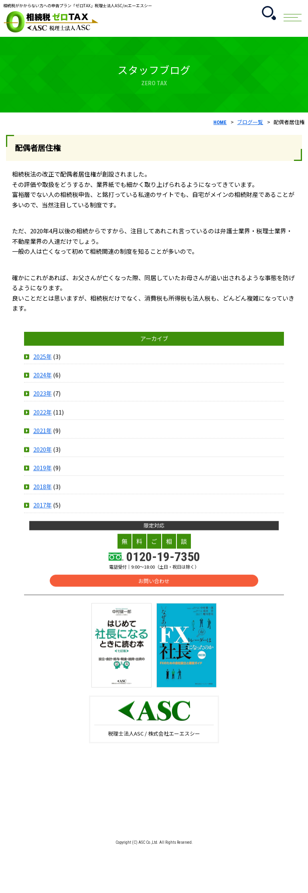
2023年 (42, 402)
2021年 (42, 439)
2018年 (42, 495)
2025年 (42, 365)
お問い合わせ (154, 589)
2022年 (42, 420)
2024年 (42, 383)
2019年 (42, 476)
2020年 (42, 458)
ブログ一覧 (250, 122)
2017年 (42, 514)
